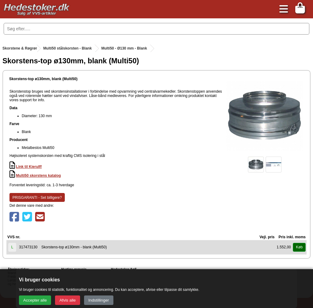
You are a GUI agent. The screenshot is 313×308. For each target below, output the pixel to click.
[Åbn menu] (282, 9)
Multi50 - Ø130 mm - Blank (124, 48)
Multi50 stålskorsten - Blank (67, 48)
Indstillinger (98, 300)
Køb (299, 247)
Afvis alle (67, 300)
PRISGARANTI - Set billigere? (37, 197)
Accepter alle (35, 300)
